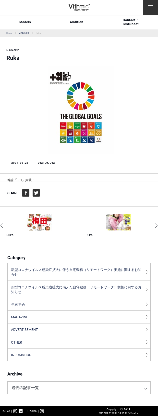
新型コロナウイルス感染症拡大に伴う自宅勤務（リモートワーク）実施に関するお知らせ (76, 272)
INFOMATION (21, 355)
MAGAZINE (24, 33)
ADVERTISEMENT (24, 330)
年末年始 (18, 305)
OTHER (16, 342)
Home (9, 33)
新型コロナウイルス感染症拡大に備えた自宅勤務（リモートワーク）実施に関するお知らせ (76, 289)
